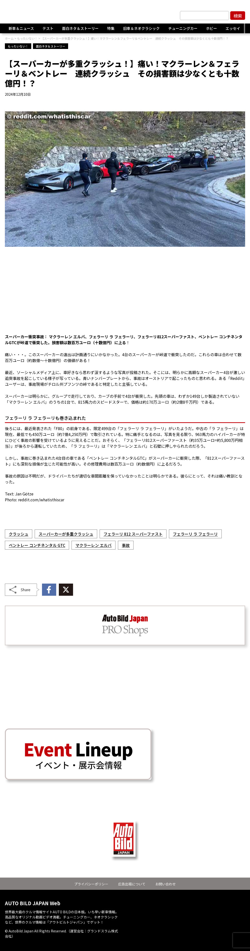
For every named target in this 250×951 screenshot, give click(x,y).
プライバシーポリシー (91, 883)
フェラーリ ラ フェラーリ (195, 534)
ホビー (211, 28)
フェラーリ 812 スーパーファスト (133, 534)
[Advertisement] (125, 293)
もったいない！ (18, 46)
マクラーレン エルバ (93, 545)
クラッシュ (18, 534)
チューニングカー (183, 28)
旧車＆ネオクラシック (141, 28)
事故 (126, 545)
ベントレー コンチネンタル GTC (37, 545)
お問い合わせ (165, 883)
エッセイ (233, 28)
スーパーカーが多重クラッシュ (66, 534)
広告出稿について (132, 883)
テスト (47, 28)
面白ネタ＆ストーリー (80, 28)
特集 (111, 28)
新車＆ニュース (21, 28)
